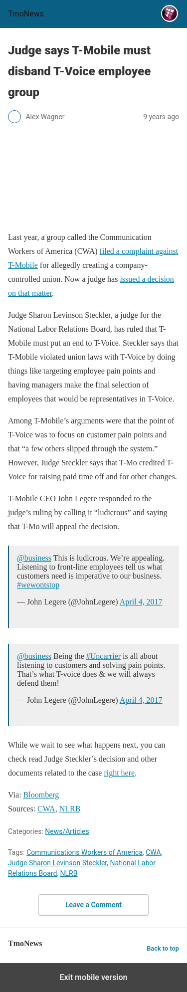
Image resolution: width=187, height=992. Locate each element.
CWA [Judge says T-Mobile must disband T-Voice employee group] (46, 808)
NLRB (69, 873)
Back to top (163, 948)
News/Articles (67, 831)
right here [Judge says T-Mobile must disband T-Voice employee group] (119, 773)
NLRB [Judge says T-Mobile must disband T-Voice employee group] (70, 808)
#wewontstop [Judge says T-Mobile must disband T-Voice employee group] (38, 585)
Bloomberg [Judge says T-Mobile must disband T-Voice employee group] (41, 795)
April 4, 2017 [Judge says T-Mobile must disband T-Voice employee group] (141, 601)
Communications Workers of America (84, 852)
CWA (153, 852)
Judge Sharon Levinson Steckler (57, 863)
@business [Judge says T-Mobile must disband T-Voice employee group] (34, 558)
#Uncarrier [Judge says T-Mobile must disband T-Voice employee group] (103, 656)
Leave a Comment (93, 905)
